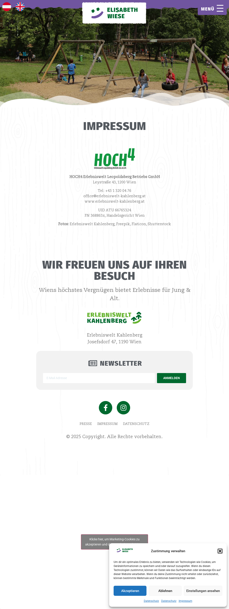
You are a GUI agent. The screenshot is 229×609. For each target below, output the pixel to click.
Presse (86, 424)
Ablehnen (165, 591)
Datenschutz (151, 601)
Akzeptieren (130, 591)
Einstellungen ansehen (203, 591)
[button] (220, 551)
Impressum (185, 601)
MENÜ (207, 9)
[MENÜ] (220, 8)
